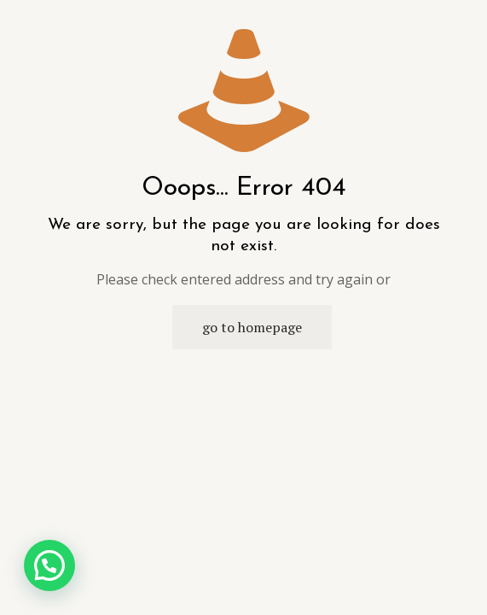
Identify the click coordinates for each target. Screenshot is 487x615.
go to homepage (252, 327)
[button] (49, 565)
